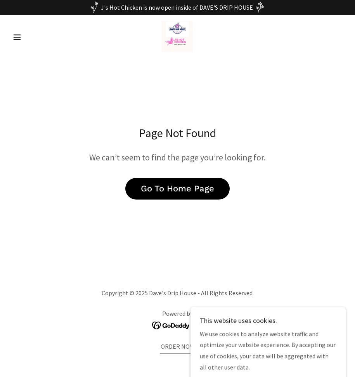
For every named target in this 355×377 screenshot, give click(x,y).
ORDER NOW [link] (178, 346)
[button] (34, 37)
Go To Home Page (177, 188)
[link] (177, 36)
